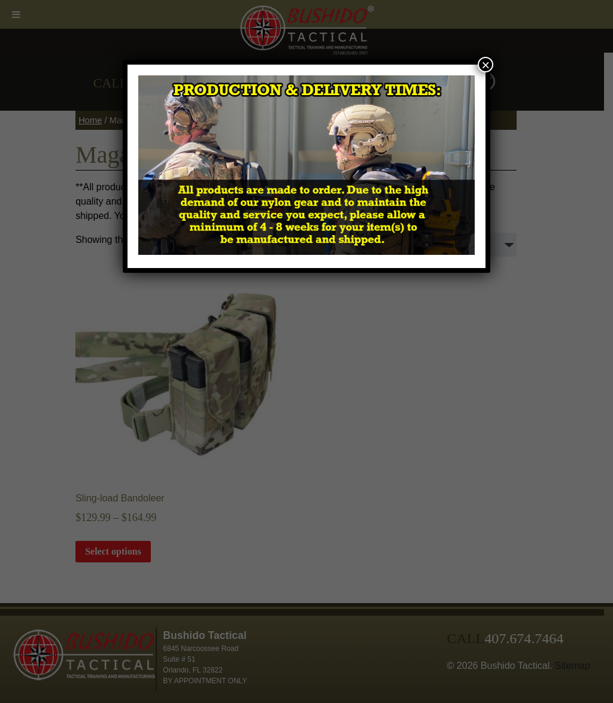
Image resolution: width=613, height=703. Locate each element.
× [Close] (485, 64)
